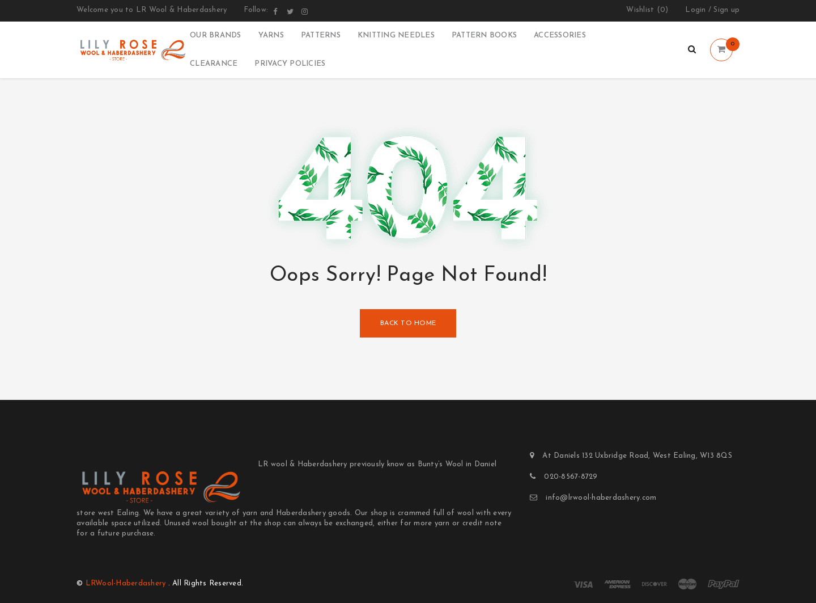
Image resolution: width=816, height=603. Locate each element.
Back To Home (408, 323)
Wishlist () (647, 10)
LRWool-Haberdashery (126, 583)
